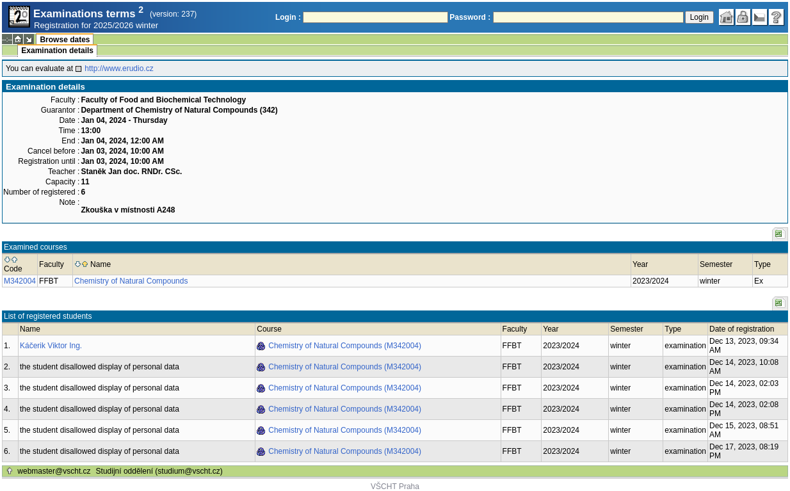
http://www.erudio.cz (119, 68)
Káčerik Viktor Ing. (51, 345)
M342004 (20, 281)
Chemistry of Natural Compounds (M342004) (344, 345)
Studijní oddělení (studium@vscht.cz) (159, 471)
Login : (288, 17)
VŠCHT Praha (395, 486)
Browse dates (65, 39)
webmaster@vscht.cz (53, 471)
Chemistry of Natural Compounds (131, 281)
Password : (469, 17)
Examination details (57, 50)
